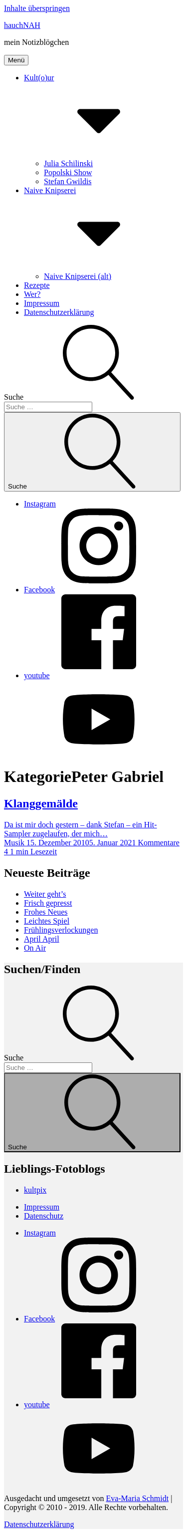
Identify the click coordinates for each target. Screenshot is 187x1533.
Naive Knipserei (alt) (77, 276)
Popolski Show (68, 172)
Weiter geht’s (45, 894)
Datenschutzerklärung (59, 312)
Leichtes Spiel (46, 921)
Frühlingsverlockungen (61, 930)
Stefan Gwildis (68, 181)
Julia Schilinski (68, 163)
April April (41, 939)
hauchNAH (22, 25)
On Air (35, 948)
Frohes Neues (46, 912)
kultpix (35, 1190)
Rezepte (37, 285)
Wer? (32, 294)
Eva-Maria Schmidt (137, 1498)
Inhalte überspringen (37, 8)
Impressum (41, 303)
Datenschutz (43, 1216)
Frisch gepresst (48, 903)
